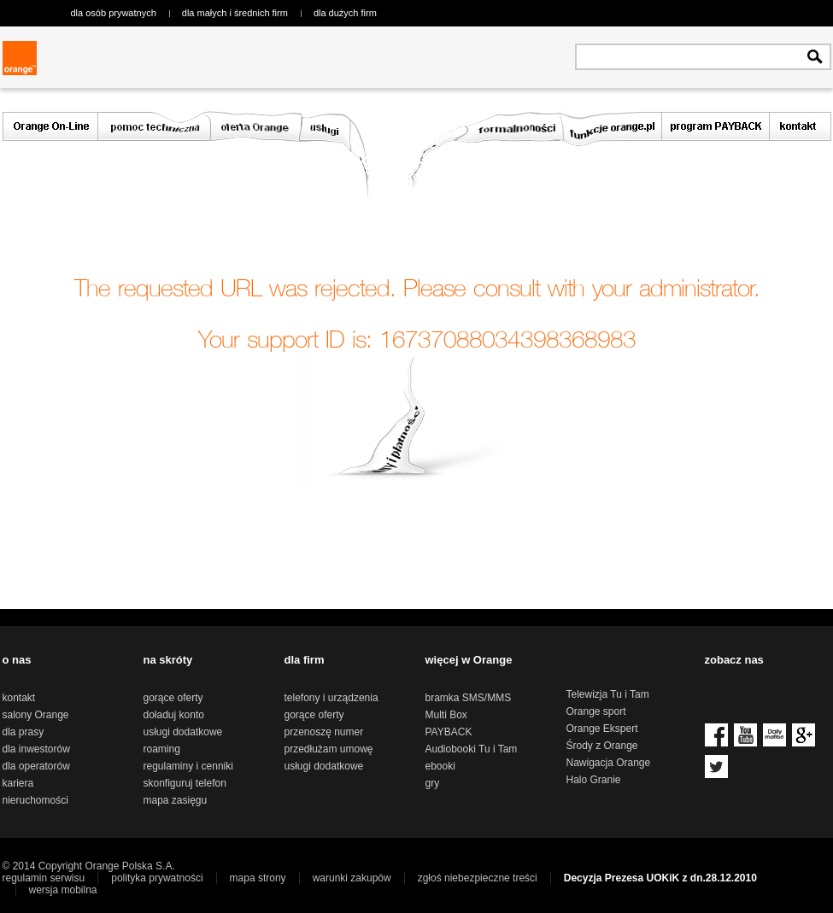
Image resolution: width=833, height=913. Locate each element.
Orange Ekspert (602, 728)
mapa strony (258, 878)
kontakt (19, 698)
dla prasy (23, 732)
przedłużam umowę (329, 749)
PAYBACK (448, 732)
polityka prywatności (156, 878)
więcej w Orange (469, 659)
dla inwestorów (36, 749)
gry (432, 783)
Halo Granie (593, 780)
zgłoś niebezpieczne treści (477, 878)
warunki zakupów (352, 878)
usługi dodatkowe (183, 732)
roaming (162, 749)
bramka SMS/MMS (468, 698)
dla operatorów (36, 766)
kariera (18, 783)
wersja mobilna (63, 890)
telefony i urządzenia (331, 698)
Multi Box (446, 715)
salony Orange (36, 715)
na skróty (168, 659)
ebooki (440, 766)
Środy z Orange (602, 746)
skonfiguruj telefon (185, 783)
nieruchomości (35, 800)
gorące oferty (173, 698)
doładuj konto (174, 715)
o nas (17, 659)
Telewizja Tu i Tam (607, 694)
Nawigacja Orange (608, 763)
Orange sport (596, 711)
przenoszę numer (324, 732)
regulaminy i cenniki (188, 766)
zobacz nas (734, 659)
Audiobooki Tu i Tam (471, 749)
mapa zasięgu (176, 800)
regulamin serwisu (44, 878)
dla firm (305, 659)
